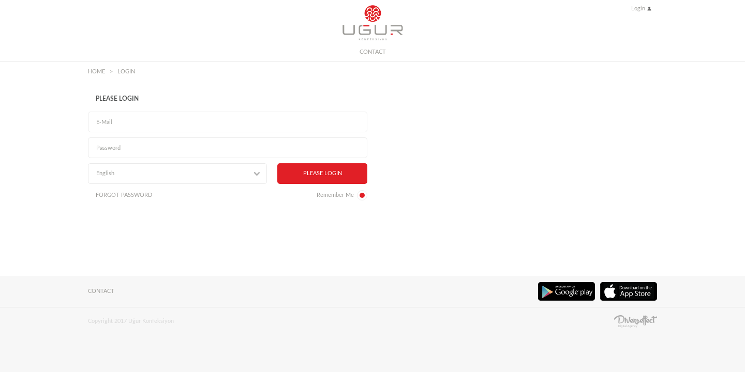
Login (638, 8)
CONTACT (373, 52)
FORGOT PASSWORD (124, 195)
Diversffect (635, 321)
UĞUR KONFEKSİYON (372, 22)
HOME (96, 71)
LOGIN (126, 71)
